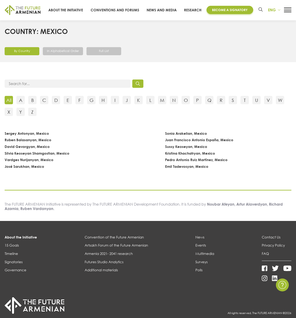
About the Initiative (21, 242)
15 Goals (12, 250)
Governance (15, 275)
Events (200, 250)
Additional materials (101, 275)
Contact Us (271, 242)
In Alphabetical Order (64, 56)
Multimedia (204, 258)
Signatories (14, 266)
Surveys (201, 266)
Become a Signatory (229, 12)
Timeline (11, 258)
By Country (22, 56)
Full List (107, 56)
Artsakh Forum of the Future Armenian (116, 250)
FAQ (265, 258)
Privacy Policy (273, 250)
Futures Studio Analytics (104, 266)
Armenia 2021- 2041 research (109, 258)
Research (192, 12)
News (199, 242)
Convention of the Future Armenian (114, 242)
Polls (199, 275)
